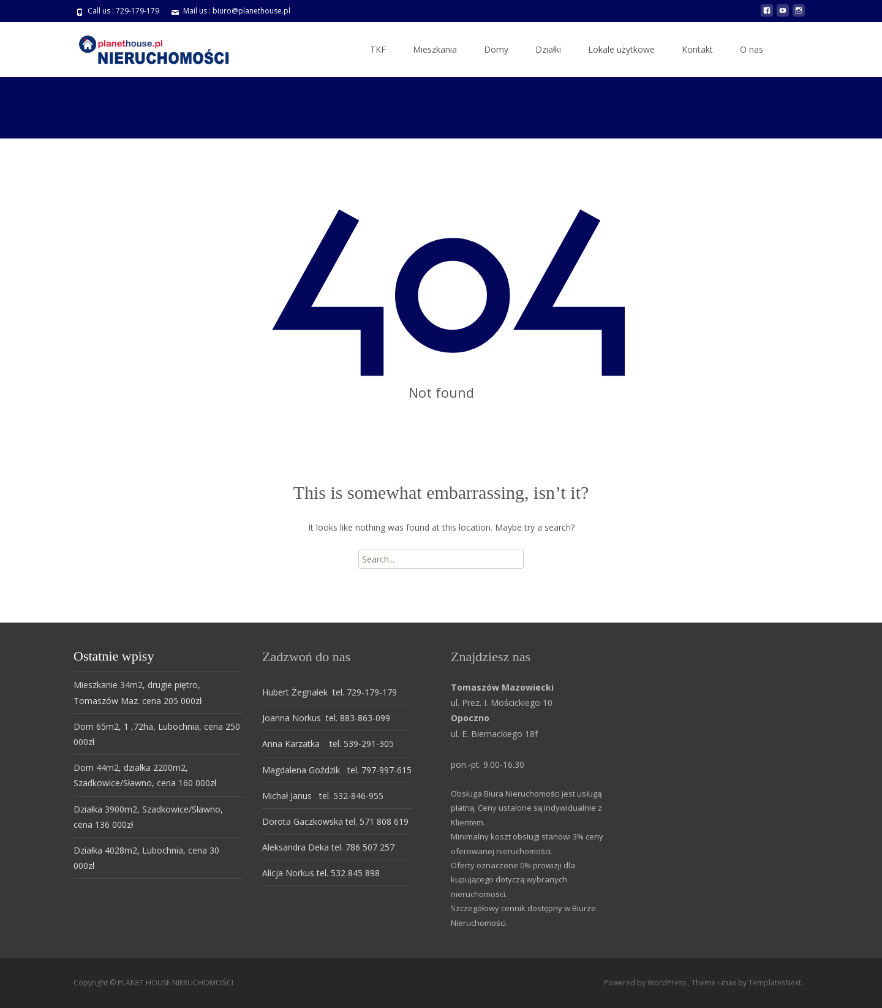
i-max (727, 982)
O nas (751, 49)
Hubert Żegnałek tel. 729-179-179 (329, 692)
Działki (548, 49)
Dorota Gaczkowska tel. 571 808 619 (335, 821)
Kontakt (697, 49)
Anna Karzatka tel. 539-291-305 (328, 743)
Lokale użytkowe (621, 49)
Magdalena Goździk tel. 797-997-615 (337, 770)
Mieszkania (435, 49)
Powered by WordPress (646, 982)
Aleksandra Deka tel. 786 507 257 (328, 847)
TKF (378, 49)
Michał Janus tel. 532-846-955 (322, 795)
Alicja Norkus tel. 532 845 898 (321, 873)
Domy (496, 49)
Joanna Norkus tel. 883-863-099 (326, 718)
